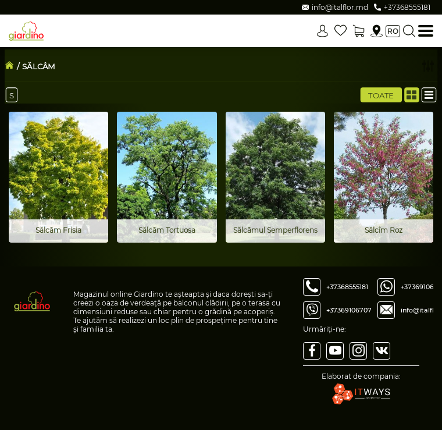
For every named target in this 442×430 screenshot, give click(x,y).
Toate (381, 94)
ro (392, 31)
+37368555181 (347, 287)
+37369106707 (349, 310)
